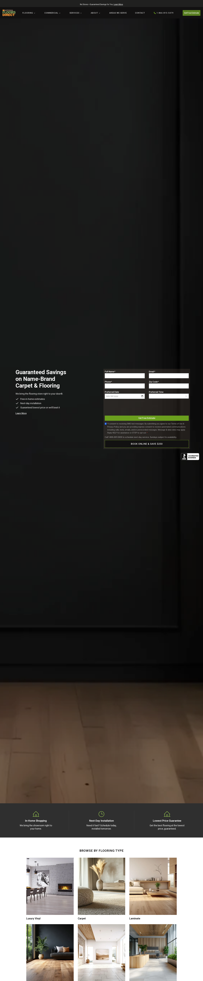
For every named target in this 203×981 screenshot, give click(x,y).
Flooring (27, 13)
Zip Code (154, 382)
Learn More (118, 4)
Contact (140, 13)
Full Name (110, 371)
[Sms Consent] (106, 424)
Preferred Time (156, 392)
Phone (108, 382)
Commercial (51, 13)
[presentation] (124, 408)
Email (152, 371)
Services (74, 13)
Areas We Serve (118, 13)
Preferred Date (112, 392)
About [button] (94, 13)
